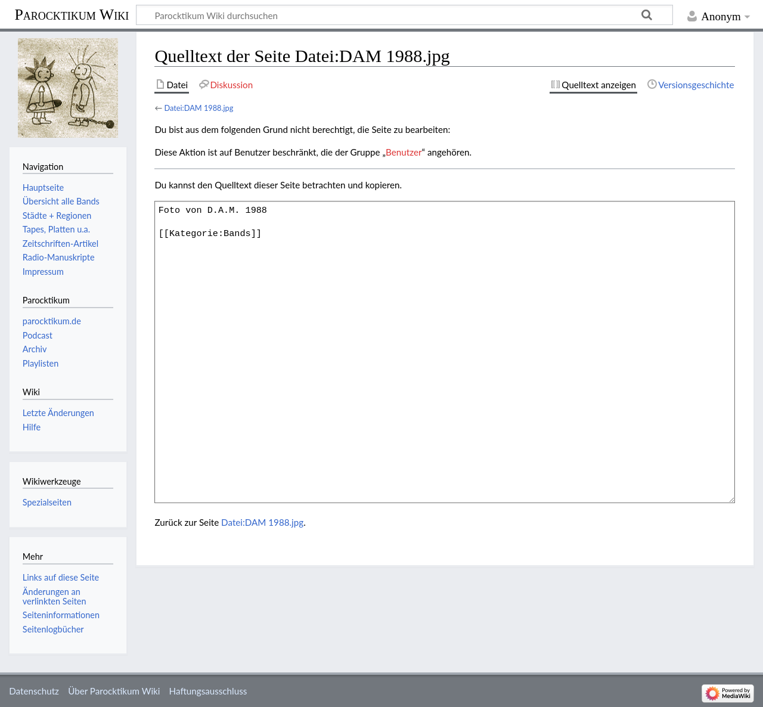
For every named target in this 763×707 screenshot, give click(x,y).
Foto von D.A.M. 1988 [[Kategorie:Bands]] (444, 352)
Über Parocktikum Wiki (114, 691)
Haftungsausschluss (208, 691)
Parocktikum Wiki (71, 13)
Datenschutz (34, 691)
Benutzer (403, 152)
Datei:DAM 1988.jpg (198, 108)
